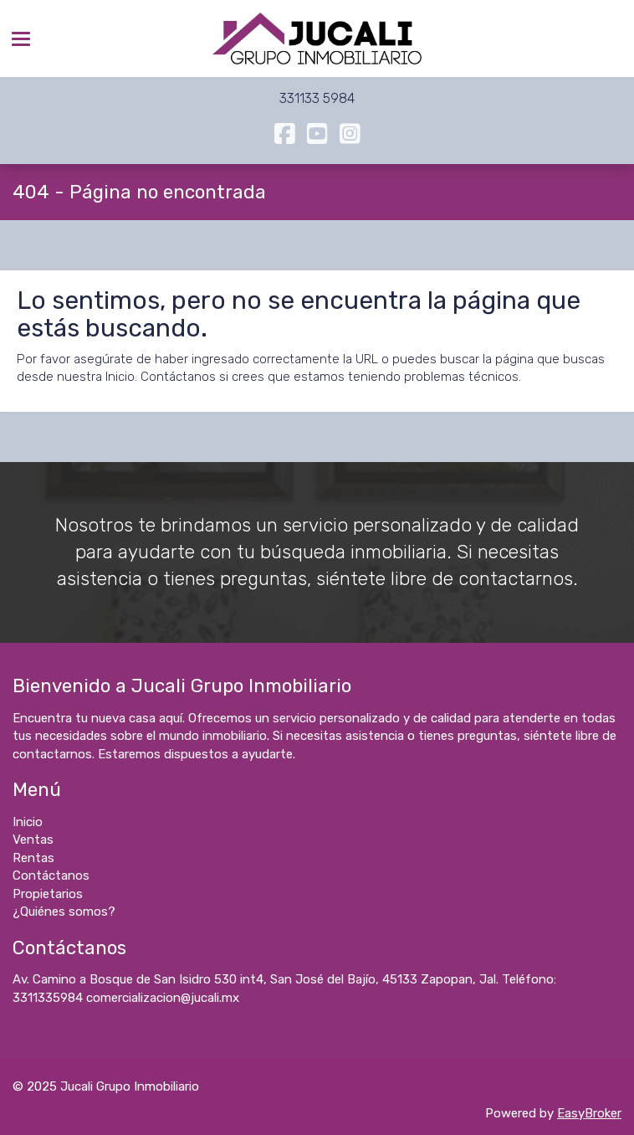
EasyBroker (589, 1113)
